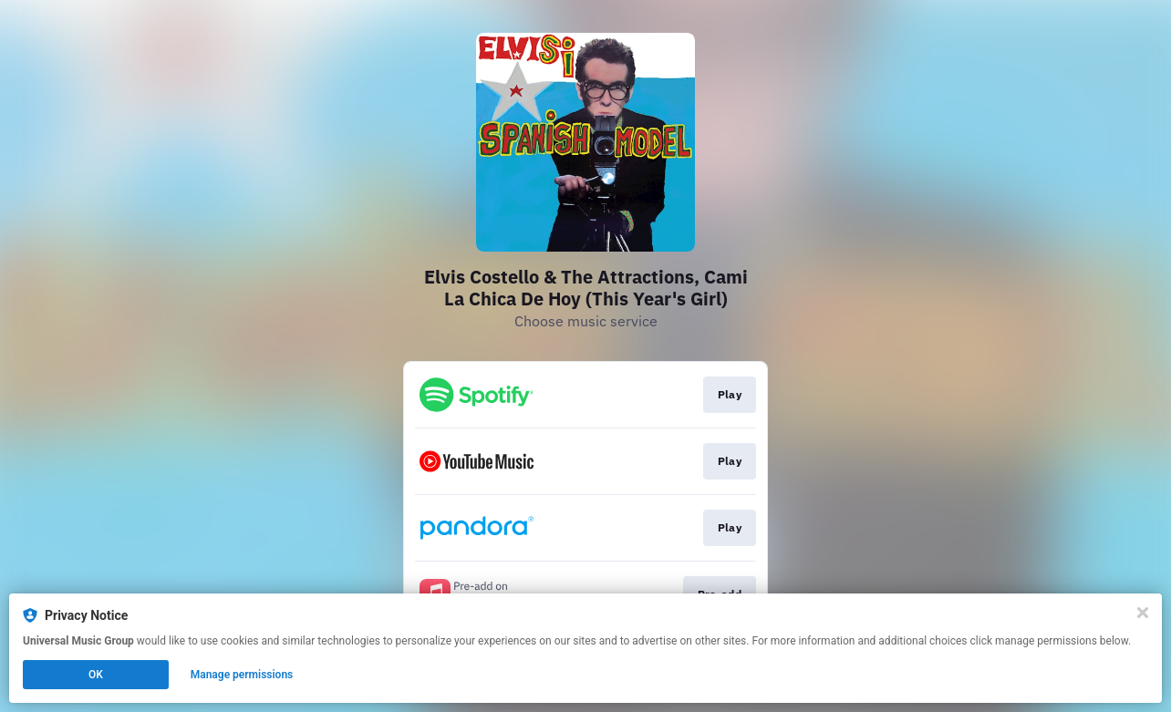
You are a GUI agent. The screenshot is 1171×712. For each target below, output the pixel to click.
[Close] (1142, 612)
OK (95, 674)
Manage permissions (242, 674)
